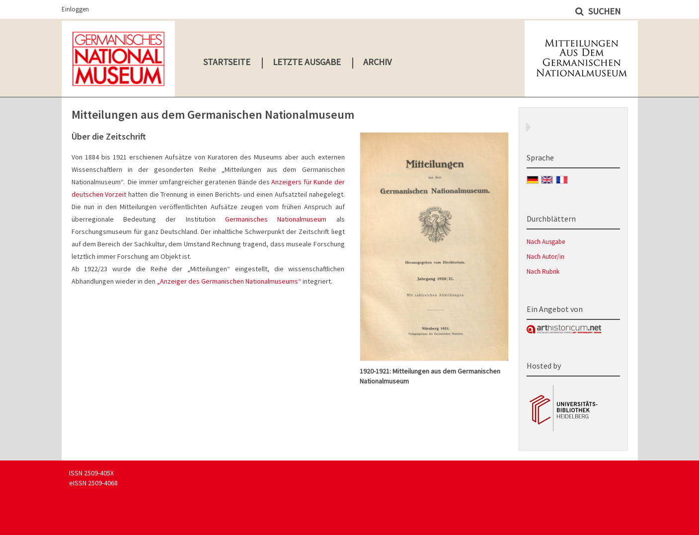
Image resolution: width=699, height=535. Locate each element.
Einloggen (75, 9)
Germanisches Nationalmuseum (271, 219)
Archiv (377, 62)
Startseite (226, 62)
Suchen (603, 11)
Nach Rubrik (543, 271)
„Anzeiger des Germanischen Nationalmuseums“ (229, 281)
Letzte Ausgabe (307, 62)
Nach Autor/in (545, 256)
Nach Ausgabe (546, 241)
